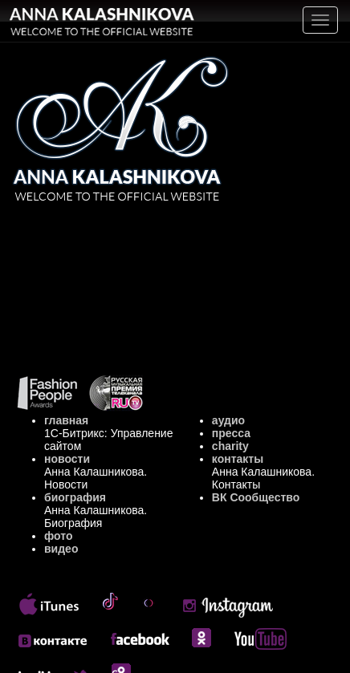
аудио (228, 420)
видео (61, 548)
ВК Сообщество (255, 497)
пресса (231, 433)
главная (66, 420)
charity (230, 446)
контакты (237, 458)
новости (67, 458)
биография (75, 497)
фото (58, 535)
